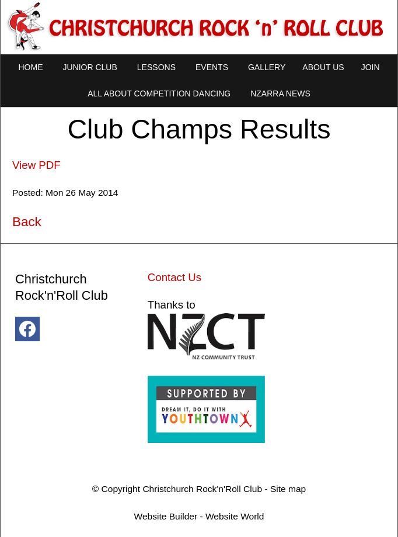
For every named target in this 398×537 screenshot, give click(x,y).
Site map (288, 489)
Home (30, 67)
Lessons (156, 67)
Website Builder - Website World (199, 516)
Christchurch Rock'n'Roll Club (202, 489)
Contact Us (174, 277)
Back (26, 221)
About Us (323, 67)
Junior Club (89, 67)
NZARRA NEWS (280, 93)
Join (370, 67)
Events (211, 67)
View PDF (36, 165)
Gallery (266, 67)
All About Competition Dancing (159, 93)
